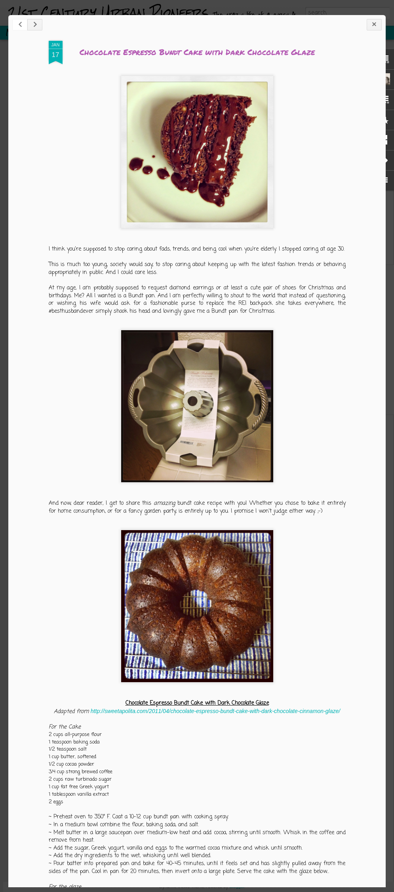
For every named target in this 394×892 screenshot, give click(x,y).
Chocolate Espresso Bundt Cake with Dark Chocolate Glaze (197, 51)
